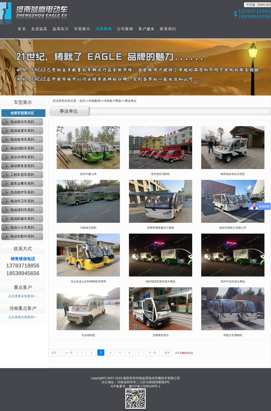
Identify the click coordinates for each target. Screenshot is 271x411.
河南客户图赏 (112, 100)
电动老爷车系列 (22, 139)
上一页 (69, 352)
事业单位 (131, 100)
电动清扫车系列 (22, 210)
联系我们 (168, 29)
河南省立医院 (88, 227)
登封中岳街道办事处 (233, 281)
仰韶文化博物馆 (232, 335)
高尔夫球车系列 (22, 157)
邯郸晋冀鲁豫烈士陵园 (160, 227)
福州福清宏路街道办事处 (160, 281)
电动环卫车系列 (22, 201)
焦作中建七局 (88, 174)
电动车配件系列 (22, 236)
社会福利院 (88, 335)
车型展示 (82, 29)
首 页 (22, 29)
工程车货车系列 (22, 174)
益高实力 (61, 29)
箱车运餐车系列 (22, 183)
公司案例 (125, 29)
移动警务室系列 (22, 166)
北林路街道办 (160, 335)
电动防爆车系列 (22, 219)
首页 (82, 100)
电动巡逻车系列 (22, 130)
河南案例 (104, 29)
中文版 (250, 4)
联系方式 (23, 248)
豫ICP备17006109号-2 (144, 386)
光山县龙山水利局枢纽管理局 (88, 281)
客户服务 (146, 29)
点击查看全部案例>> (22, 296)
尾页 (167, 352)
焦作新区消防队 (160, 174)
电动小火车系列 (22, 227)
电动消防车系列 (22, 148)
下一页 (152, 352)
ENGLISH (264, 4)
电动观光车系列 (22, 122)
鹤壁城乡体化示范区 (233, 174)
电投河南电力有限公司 (232, 227)
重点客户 (23, 287)
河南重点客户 (22, 308)
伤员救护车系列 (22, 192)
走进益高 (39, 29)
